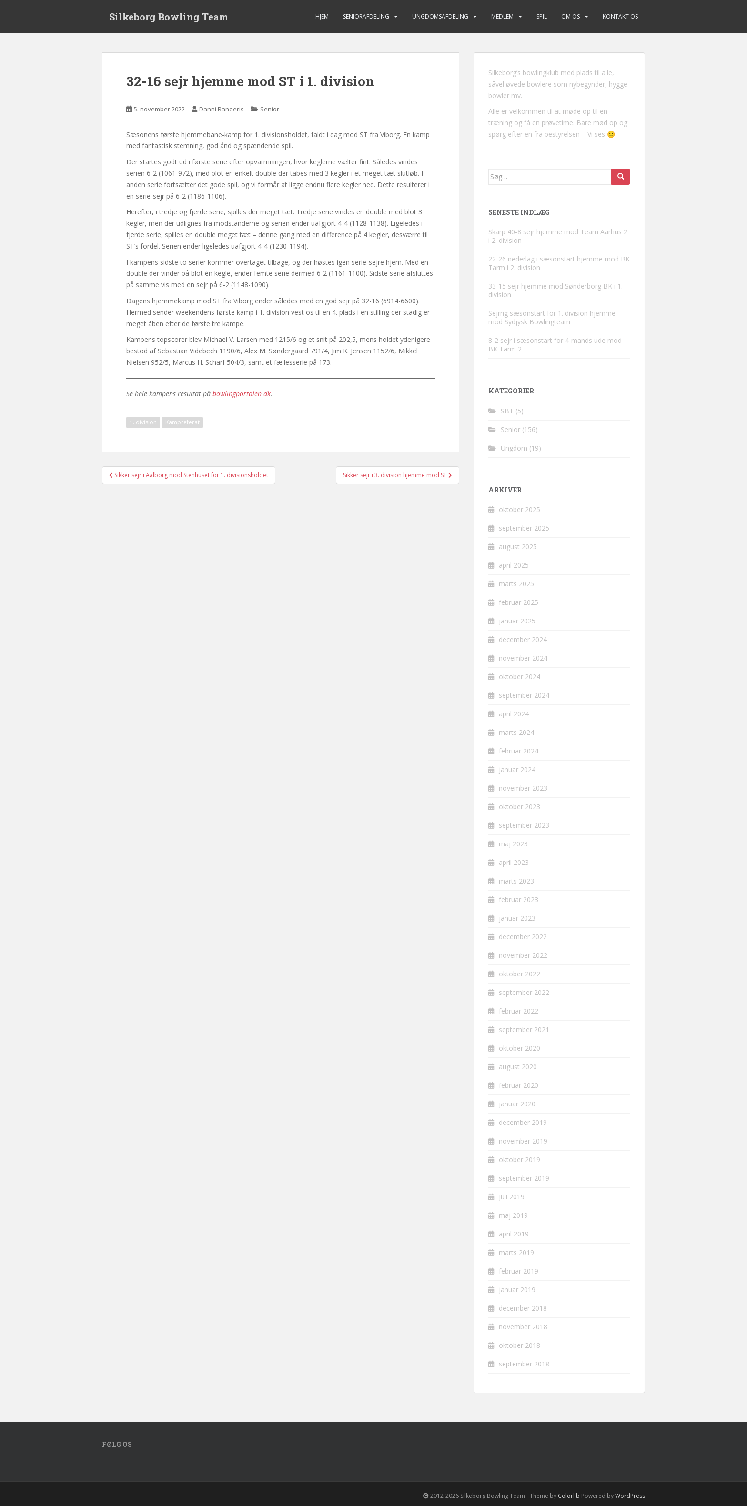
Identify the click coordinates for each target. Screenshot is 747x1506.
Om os (570, 16)
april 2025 (514, 565)
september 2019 (524, 1178)
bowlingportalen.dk (241, 393)
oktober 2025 (519, 509)
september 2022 (524, 992)
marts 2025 (516, 583)
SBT (507, 410)
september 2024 (524, 695)
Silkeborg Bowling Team (168, 16)
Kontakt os (620, 16)
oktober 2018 (519, 1345)
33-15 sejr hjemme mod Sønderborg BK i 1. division (555, 290)
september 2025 (524, 527)
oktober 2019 (519, 1159)
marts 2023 (516, 880)
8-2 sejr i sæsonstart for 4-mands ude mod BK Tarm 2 (555, 344)
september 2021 (524, 1029)
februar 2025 (518, 602)
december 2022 (523, 936)
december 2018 (523, 1308)
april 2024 (514, 713)
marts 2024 (516, 732)
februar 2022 (518, 1010)
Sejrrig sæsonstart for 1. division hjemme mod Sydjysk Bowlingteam (552, 317)
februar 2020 (518, 1085)
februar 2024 (518, 750)
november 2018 (523, 1326)
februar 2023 (518, 899)
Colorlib (569, 1496)
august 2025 (518, 546)
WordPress (630, 1496)
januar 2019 (517, 1289)
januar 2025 (517, 620)
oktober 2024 (519, 676)
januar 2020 (517, 1103)
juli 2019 (512, 1196)
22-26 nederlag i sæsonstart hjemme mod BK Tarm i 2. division (559, 263)
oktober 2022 (519, 973)
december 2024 (523, 639)
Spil (541, 16)
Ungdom (514, 447)
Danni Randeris (221, 109)
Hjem (322, 16)
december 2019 (523, 1122)
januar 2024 (517, 769)
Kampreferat (182, 422)
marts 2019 (516, 1252)
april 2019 (514, 1233)
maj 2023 (513, 843)
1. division (143, 422)
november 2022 (523, 955)
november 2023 (523, 788)
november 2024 (523, 658)
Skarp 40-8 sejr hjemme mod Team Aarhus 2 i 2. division (557, 236)
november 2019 (523, 1140)
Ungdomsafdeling (440, 16)
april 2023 (514, 862)
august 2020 (518, 1066)
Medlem (502, 16)
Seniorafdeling (366, 16)
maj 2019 (513, 1215)
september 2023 (524, 825)
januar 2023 (517, 918)
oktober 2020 (519, 1048)
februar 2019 (518, 1270)
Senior (269, 109)
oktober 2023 (519, 806)
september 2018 (524, 1363)
